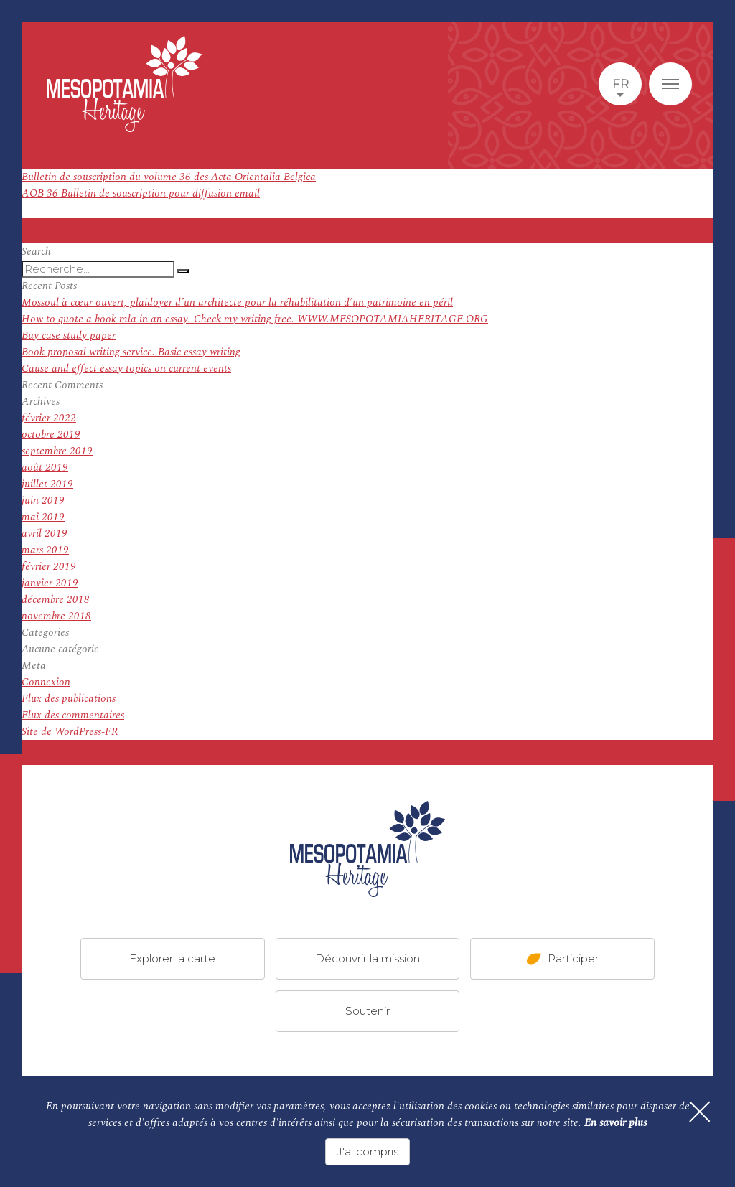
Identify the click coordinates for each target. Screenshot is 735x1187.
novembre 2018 (56, 616)
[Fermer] (699, 1112)
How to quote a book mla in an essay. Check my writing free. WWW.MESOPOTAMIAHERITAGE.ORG (255, 319)
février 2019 (49, 566)
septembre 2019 (57, 451)
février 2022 (49, 418)
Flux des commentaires (73, 715)
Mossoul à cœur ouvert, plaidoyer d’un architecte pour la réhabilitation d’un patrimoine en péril (237, 302)
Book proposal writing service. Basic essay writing (131, 352)
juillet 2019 (47, 484)
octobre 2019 (51, 434)
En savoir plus (615, 1123)
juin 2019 (43, 500)
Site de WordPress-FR (70, 731)
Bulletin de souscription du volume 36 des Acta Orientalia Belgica (169, 177)
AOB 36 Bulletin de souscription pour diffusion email (141, 193)
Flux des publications (69, 698)
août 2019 (45, 467)
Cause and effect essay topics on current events (126, 368)
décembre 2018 (56, 599)
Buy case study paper (69, 335)
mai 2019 (43, 517)
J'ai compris (367, 1151)
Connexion (46, 682)
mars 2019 (45, 550)
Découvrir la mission (367, 958)
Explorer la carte (172, 958)
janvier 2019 (50, 583)
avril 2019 (44, 533)
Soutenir (367, 1011)
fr (620, 84)
